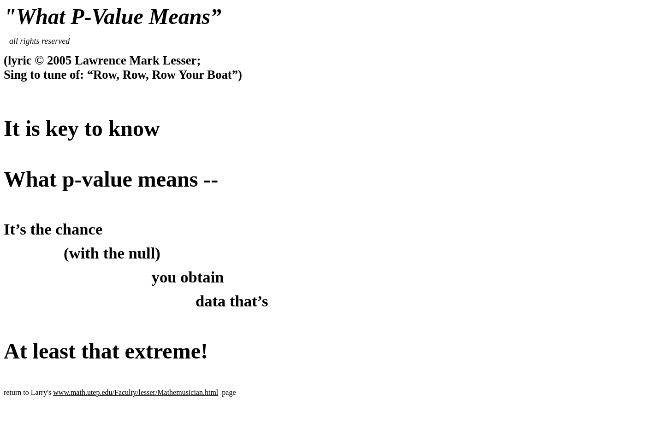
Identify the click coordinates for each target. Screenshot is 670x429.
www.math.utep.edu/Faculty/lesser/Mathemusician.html (135, 392)
